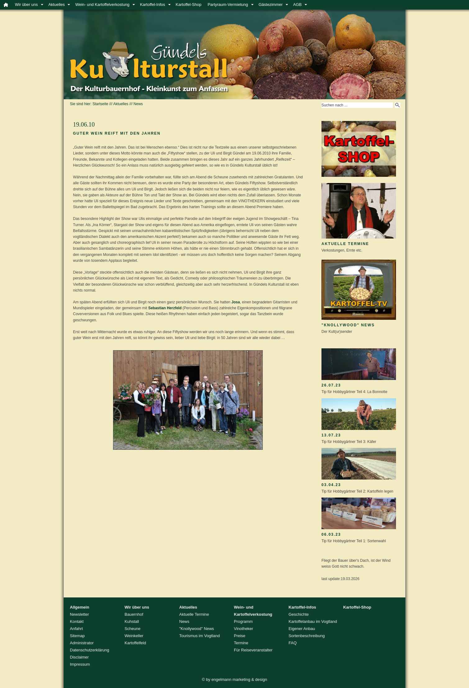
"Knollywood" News (348, 325)
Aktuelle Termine (345, 244)
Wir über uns (26, 4)
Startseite (100, 104)
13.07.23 (331, 435)
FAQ (293, 643)
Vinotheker (243, 628)
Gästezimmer (271, 4)
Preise (239, 635)
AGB (297, 4)
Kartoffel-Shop (189, 4)
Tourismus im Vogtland (199, 635)
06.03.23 (331, 534)
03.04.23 (331, 485)
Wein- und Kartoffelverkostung (102, 4)
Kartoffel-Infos (152, 4)
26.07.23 (331, 385)
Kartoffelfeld (135, 643)
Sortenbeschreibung (307, 635)
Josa (235, 302)
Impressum (80, 664)
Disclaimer (79, 657)
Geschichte (299, 614)
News (138, 104)
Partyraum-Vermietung (227, 4)
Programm (243, 621)
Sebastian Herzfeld (164, 308)
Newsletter (79, 614)
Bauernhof (134, 614)
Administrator (82, 643)
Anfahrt (76, 628)
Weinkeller (134, 635)
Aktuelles (56, 4)
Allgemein (79, 607)
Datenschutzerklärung (89, 650)
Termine (241, 643)
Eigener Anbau (302, 628)
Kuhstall (132, 621)
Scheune (132, 628)
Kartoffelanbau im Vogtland (313, 621)
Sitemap (77, 635)
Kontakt (77, 621)
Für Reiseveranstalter (253, 650)
